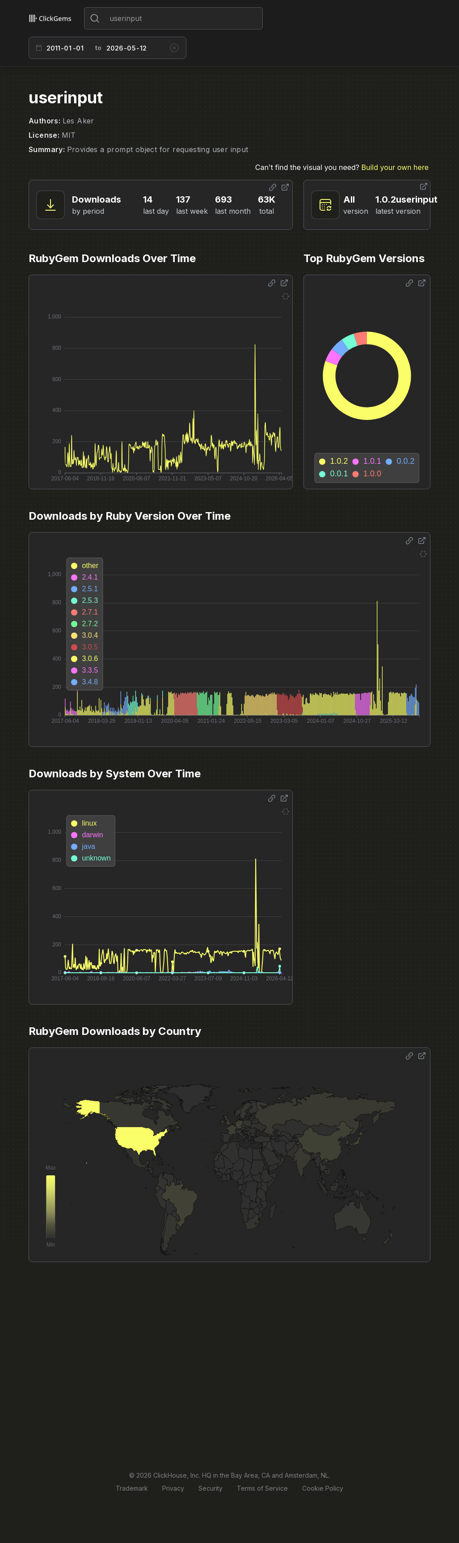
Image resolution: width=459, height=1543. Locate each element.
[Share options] (272, 187)
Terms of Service (262, 1488)
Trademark (132, 1488)
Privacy (173, 1488)
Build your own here (395, 167)
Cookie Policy (322, 1488)
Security (210, 1488)
